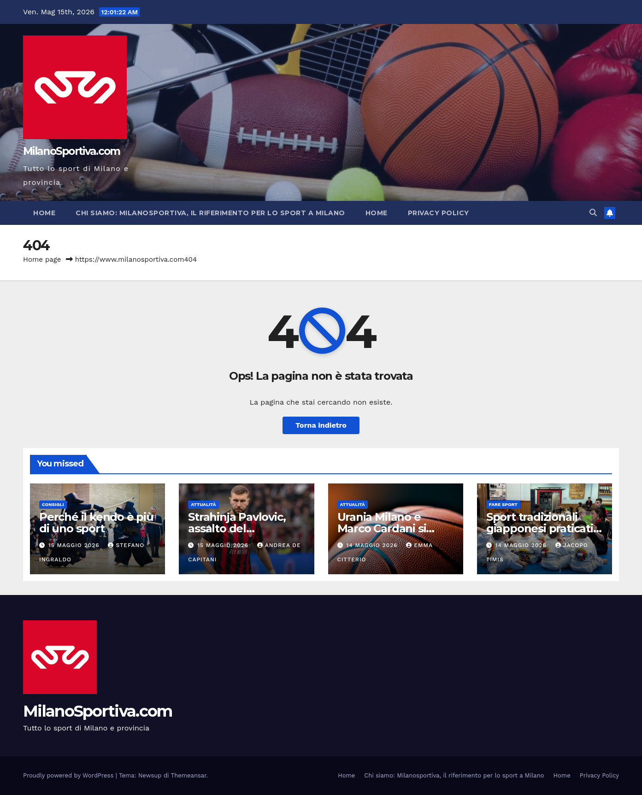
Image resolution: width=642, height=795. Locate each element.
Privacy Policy (438, 213)
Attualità (203, 504)
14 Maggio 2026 (373, 545)
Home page (42, 259)
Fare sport (503, 504)
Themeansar (188, 775)
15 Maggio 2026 (75, 545)
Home (44, 213)
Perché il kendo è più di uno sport (96, 522)
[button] (593, 212)
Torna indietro (321, 425)
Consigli (53, 504)
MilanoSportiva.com (71, 151)
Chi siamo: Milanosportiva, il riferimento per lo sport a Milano (210, 213)
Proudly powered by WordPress (69, 775)
